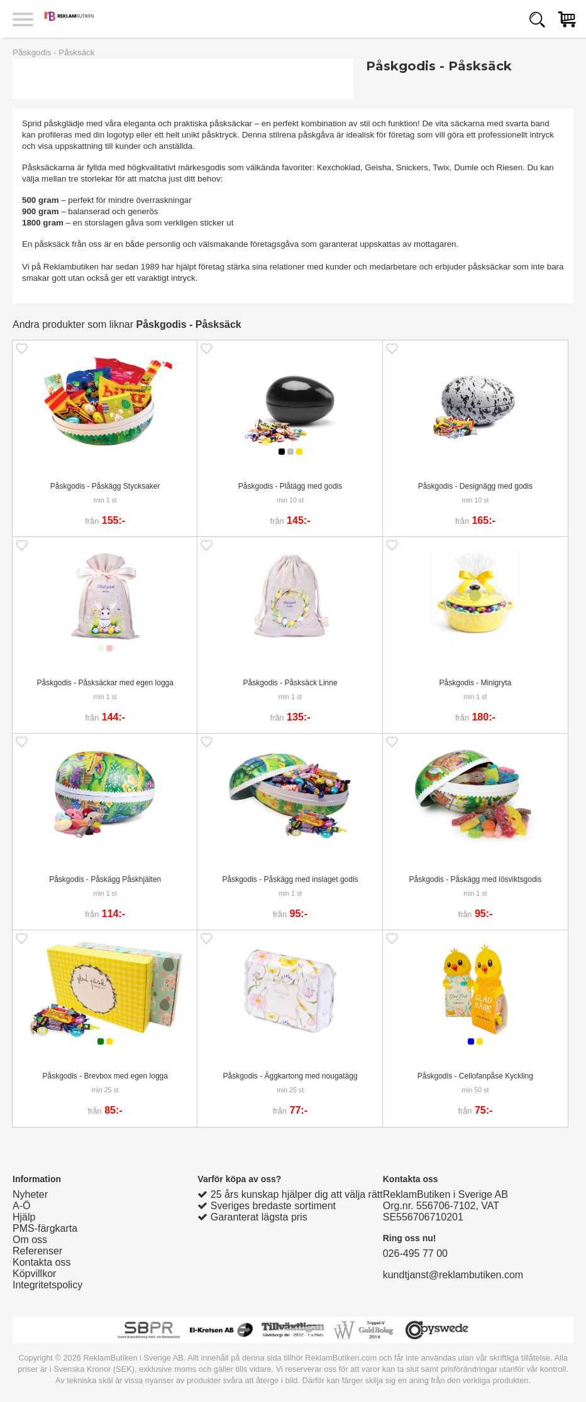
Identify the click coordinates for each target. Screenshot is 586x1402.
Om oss (30, 1239)
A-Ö (21, 1205)
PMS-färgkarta (45, 1228)
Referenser (37, 1251)
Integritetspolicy (47, 1285)
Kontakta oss (42, 1262)
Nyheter (30, 1194)
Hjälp (24, 1217)
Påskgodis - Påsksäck (53, 52)
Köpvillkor (34, 1273)
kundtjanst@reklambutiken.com (453, 1274)
